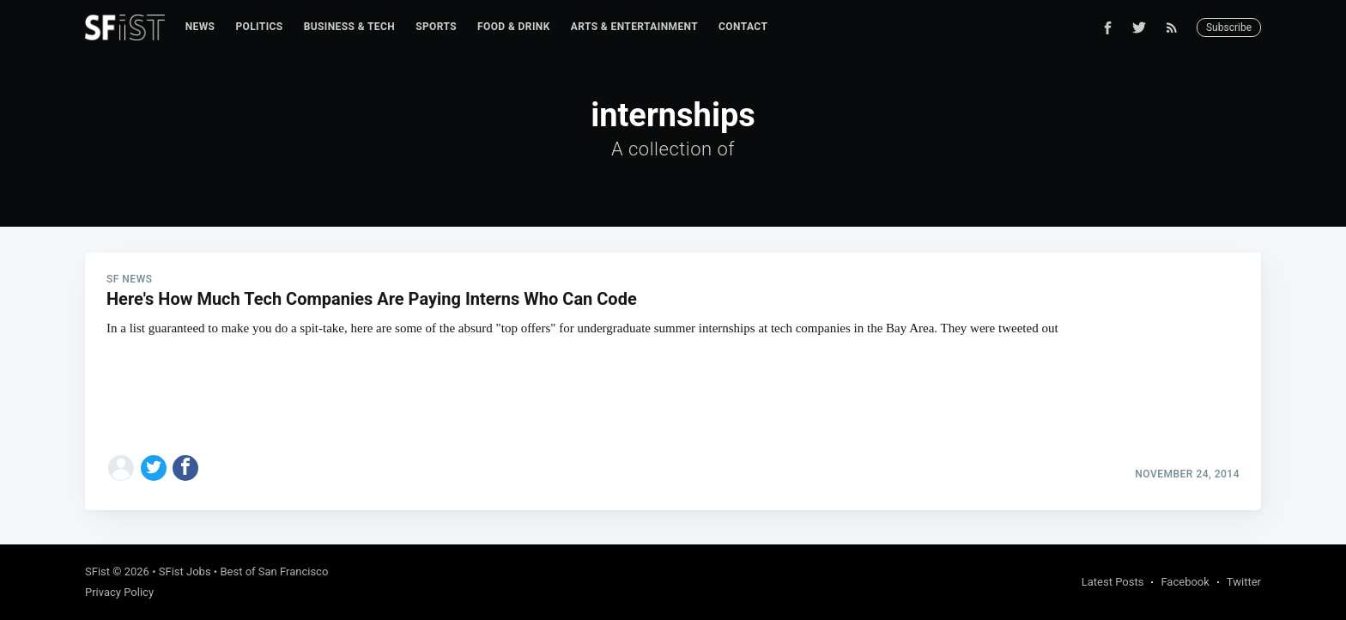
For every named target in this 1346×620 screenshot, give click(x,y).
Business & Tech (350, 27)
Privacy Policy (119, 592)
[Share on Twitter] (153, 468)
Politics (258, 27)
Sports (436, 27)
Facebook (1185, 581)
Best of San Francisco (274, 571)
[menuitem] (200, 27)
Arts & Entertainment (634, 27)
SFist (97, 571)
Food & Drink (513, 27)
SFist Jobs (185, 571)
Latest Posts (1113, 581)
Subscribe (1229, 27)
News (200, 27)
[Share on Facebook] (185, 468)
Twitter (1244, 581)
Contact (742, 27)
